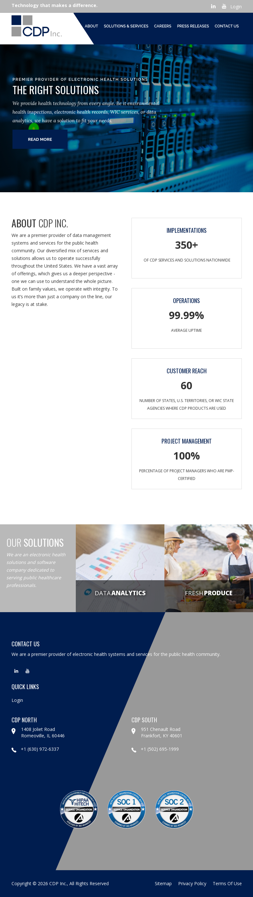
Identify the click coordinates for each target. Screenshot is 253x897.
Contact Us (227, 26)
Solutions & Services (126, 26)
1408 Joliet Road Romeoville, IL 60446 (43, 732)
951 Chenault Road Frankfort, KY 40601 (161, 732)
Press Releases (193, 26)
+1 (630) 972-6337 (35, 749)
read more (40, 139)
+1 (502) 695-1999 (155, 749)
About (91, 26)
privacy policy (192, 883)
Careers (162, 26)
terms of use (227, 883)
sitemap (163, 883)
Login (236, 7)
